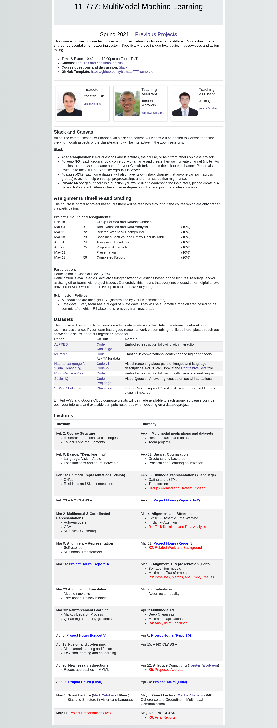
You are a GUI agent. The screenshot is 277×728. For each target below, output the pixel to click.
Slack (123, 67)
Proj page (104, 383)
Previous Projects (156, 34)
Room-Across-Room (70, 373)
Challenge (104, 349)
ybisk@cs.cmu (93, 103)
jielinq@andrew (208, 108)
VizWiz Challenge (67, 388)
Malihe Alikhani (190, 695)
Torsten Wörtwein (203, 665)
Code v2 (103, 368)
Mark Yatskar (103, 695)
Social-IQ (61, 379)
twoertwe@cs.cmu (152, 112)
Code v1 (103, 364)
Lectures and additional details (99, 63)
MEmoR (60, 354)
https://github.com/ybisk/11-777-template (122, 72)
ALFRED (61, 344)
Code (101, 344)
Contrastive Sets (193, 368)
